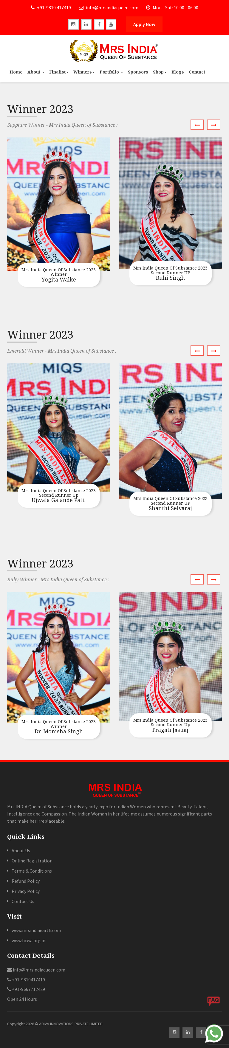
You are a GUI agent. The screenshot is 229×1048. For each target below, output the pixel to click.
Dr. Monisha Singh (59, 727)
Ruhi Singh (170, 273)
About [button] (35, 72)
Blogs (177, 72)
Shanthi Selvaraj (170, 504)
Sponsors (138, 72)
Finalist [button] (59, 72)
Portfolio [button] (111, 72)
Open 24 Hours (22, 999)
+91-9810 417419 (51, 7)
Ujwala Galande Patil (59, 496)
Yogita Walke (59, 275)
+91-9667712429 (26, 989)
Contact (197, 72)
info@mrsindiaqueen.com (108, 7)
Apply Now (144, 24)
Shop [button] (160, 72)
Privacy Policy (26, 891)
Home (16, 72)
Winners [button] (84, 72)
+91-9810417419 (26, 980)
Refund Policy (26, 881)
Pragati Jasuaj (170, 725)
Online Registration (32, 861)
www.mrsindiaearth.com (36, 930)
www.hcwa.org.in (28, 940)
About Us (21, 850)
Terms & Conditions (32, 871)
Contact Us (23, 901)
